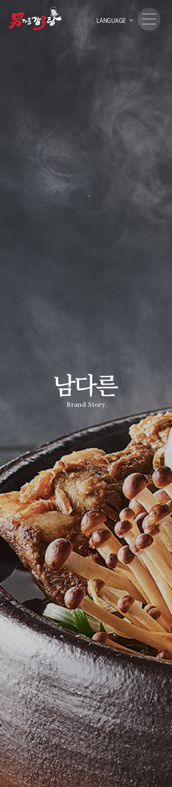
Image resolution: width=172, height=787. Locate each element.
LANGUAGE (111, 20)
